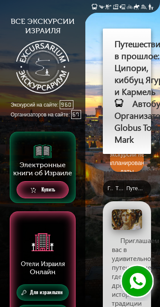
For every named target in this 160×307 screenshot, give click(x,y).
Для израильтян (42, 292)
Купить (43, 190)
